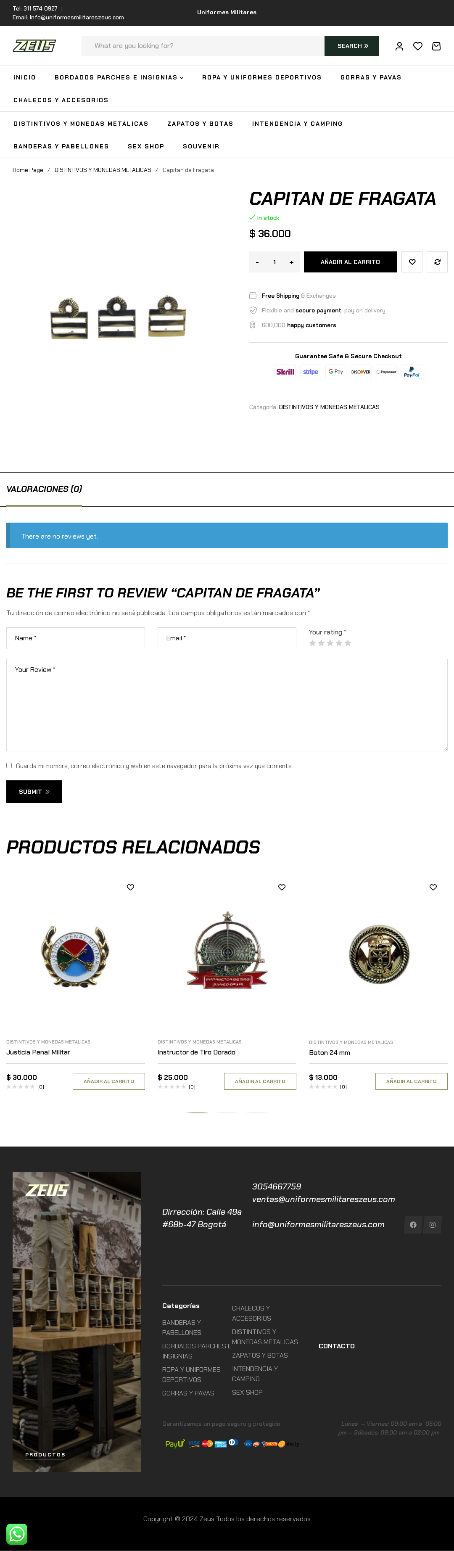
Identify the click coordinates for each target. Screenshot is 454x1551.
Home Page (28, 170)
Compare (437, 261)
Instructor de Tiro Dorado (196, 1052)
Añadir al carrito (350, 262)
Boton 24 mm (329, 1052)
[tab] (44, 489)
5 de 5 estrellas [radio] (347, 642)
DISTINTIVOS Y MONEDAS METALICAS (103, 170)
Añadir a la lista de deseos (411, 261)
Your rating (327, 632)
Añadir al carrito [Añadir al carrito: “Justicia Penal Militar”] (109, 1081)
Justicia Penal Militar (38, 1052)
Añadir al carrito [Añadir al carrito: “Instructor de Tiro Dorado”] (260, 1081)
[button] (197, 1112)
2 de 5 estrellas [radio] (321, 642)
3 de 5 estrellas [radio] (330, 642)
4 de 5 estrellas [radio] (338, 642)
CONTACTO (337, 1346)
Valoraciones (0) (44, 489)
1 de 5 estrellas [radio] (312, 642)
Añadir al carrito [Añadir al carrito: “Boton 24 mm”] (411, 1081)
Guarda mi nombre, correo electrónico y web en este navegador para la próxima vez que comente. (154, 766)
